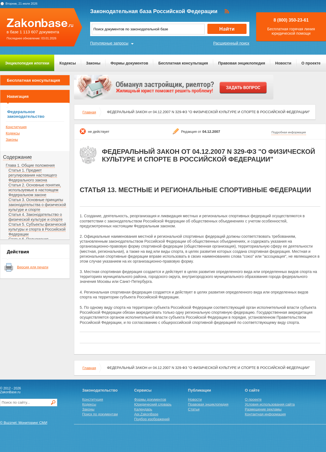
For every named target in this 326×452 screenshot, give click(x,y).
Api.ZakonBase (146, 414)
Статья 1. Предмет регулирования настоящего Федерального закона (32, 175)
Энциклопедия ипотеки (27, 63)
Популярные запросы (109, 43)
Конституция (16, 127)
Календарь (143, 409)
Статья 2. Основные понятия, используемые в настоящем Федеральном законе (34, 190)
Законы (93, 63)
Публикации (199, 390)
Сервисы (142, 390)
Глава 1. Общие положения (30, 165)
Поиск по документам (100, 414)
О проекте (311, 63)
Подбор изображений (152, 419)
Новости (283, 63)
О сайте (252, 390)
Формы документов (129, 63)
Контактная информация (265, 414)
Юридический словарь (152, 404)
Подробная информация (288, 132)
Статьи (193, 409)
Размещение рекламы (263, 409)
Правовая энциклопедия (241, 63)
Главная (89, 112)
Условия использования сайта (270, 404)
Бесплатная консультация (183, 63)
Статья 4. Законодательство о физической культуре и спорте (35, 217)
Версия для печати (32, 267)
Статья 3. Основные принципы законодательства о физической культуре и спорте (37, 205)
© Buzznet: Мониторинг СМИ (23, 423)
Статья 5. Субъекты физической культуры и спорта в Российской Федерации (37, 229)
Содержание (17, 157)
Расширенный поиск (231, 43)
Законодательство (100, 390)
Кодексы (67, 63)
